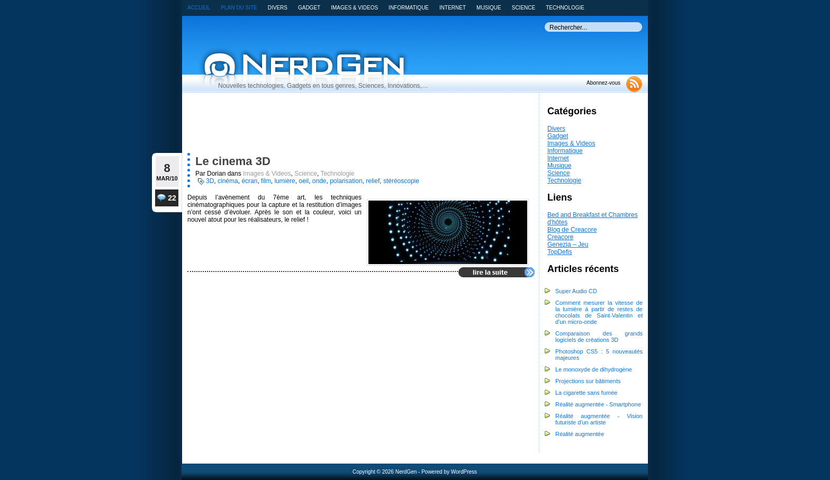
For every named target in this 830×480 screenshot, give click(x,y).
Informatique (565, 151)
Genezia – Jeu (567, 244)
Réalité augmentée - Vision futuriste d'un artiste (599, 419)
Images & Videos (571, 143)
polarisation (346, 181)
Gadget (557, 136)
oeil (304, 181)
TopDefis (559, 252)
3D (210, 181)
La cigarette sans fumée (586, 393)
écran (249, 181)
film (266, 181)
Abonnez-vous (603, 83)
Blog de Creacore (572, 229)
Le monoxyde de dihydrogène (593, 369)
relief (373, 181)
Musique (559, 165)
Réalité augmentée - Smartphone (598, 404)
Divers (556, 128)
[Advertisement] (341, 125)
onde (319, 181)
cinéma (228, 181)
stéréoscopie (401, 181)
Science (558, 173)
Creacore (560, 237)
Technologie (564, 180)
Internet (558, 158)
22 (166, 198)
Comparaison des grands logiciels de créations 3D (599, 336)
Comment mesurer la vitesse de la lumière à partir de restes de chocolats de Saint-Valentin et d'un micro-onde (599, 312)
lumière (284, 181)
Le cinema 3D (232, 161)
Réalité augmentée (579, 434)
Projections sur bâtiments (588, 381)
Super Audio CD (576, 291)
